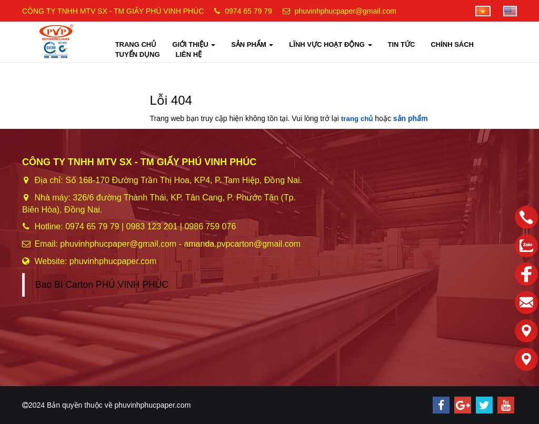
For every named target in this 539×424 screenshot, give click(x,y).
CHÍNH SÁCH (452, 44)
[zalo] (526, 245)
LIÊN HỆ (189, 54)
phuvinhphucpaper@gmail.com (345, 11)
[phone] (526, 217)
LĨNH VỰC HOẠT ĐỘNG (330, 44)
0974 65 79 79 (248, 11)
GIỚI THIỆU (193, 44)
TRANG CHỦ (136, 44)
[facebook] (526, 274)
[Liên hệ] (526, 330)
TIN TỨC (401, 44)
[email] (526, 302)
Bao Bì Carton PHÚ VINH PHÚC (101, 284)
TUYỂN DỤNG (137, 54)
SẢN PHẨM (252, 44)
